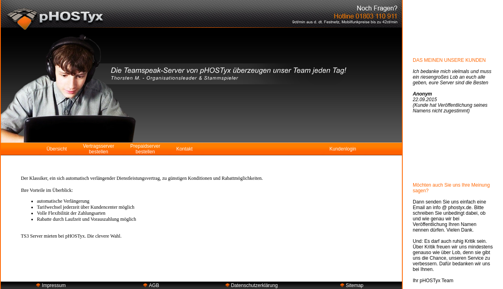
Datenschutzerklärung (254, 285)
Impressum (53, 285)
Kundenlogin (342, 149)
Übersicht (57, 149)
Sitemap (354, 285)
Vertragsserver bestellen (98, 149)
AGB (154, 285)
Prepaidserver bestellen (145, 149)
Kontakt (184, 149)
